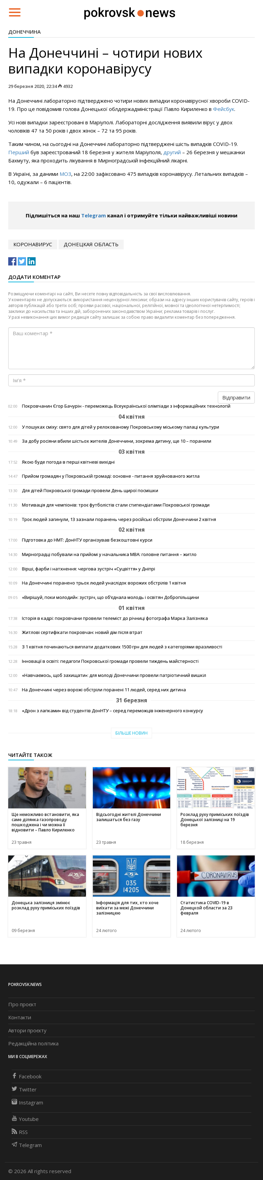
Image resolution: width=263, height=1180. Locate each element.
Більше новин (131, 733)
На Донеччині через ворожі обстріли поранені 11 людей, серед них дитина (104, 689)
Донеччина (24, 31)
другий (172, 152)
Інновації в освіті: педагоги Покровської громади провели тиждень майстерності (110, 661)
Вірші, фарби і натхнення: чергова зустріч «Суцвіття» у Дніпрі (88, 568)
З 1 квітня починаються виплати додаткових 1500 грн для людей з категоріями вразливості (122, 646)
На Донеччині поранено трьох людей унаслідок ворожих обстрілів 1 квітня (104, 583)
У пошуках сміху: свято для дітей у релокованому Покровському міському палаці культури (120, 427)
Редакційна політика (33, 1043)
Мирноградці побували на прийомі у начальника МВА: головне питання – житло (109, 554)
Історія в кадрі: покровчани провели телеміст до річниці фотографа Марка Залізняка (115, 618)
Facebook (26, 1076)
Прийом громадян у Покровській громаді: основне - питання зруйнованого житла (111, 476)
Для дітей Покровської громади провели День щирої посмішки (90, 490)
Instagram (27, 1102)
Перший (18, 152)
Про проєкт (22, 1004)
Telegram (93, 215)
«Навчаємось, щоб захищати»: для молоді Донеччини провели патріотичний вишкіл (114, 675)
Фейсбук (223, 108)
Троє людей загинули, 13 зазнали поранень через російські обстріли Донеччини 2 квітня (119, 519)
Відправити (236, 397)
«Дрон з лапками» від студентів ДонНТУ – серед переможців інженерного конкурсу (112, 710)
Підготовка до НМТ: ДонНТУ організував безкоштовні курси (87, 540)
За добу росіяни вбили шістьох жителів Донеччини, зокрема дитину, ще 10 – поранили (116, 441)
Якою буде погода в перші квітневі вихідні (68, 462)
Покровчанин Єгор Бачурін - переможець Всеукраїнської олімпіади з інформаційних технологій (126, 406)
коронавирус (32, 244)
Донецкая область (91, 244)
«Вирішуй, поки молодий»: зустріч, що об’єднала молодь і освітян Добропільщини (110, 597)
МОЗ (64, 173)
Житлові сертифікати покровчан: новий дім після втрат (82, 632)
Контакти (19, 1017)
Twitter (24, 1089)
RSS (20, 1131)
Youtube (25, 1118)
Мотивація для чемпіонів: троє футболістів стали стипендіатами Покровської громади (116, 505)
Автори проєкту (27, 1030)
